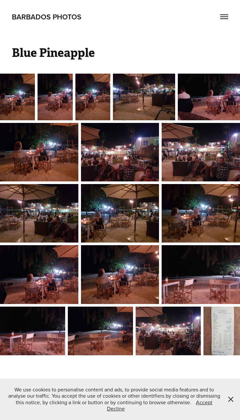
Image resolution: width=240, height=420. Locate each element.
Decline (116, 408)
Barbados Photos (46, 17)
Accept (204, 402)
